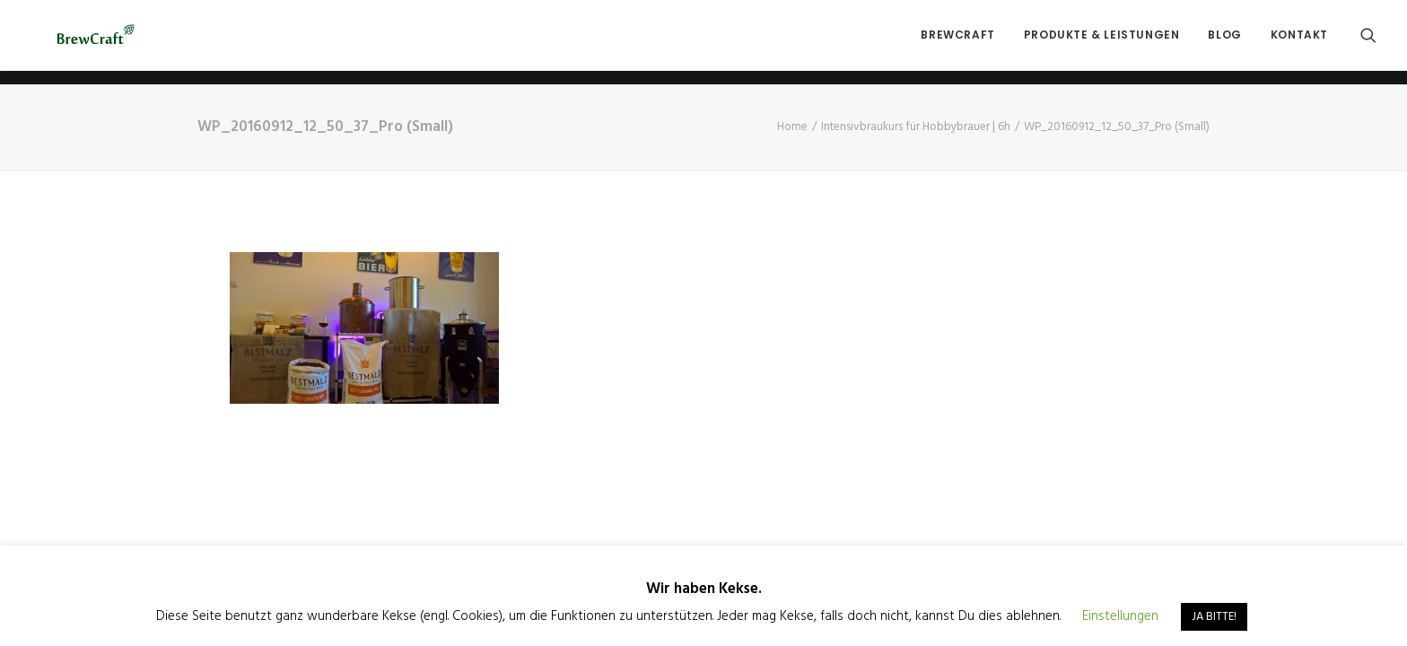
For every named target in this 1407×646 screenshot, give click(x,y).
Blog (1224, 41)
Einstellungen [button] (1120, 616)
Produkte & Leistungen (1102, 41)
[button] (1368, 42)
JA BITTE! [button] (1214, 616)
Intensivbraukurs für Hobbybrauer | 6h (915, 127)
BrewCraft (957, 41)
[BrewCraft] (96, 42)
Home (792, 127)
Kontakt (1299, 41)
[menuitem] (957, 42)
